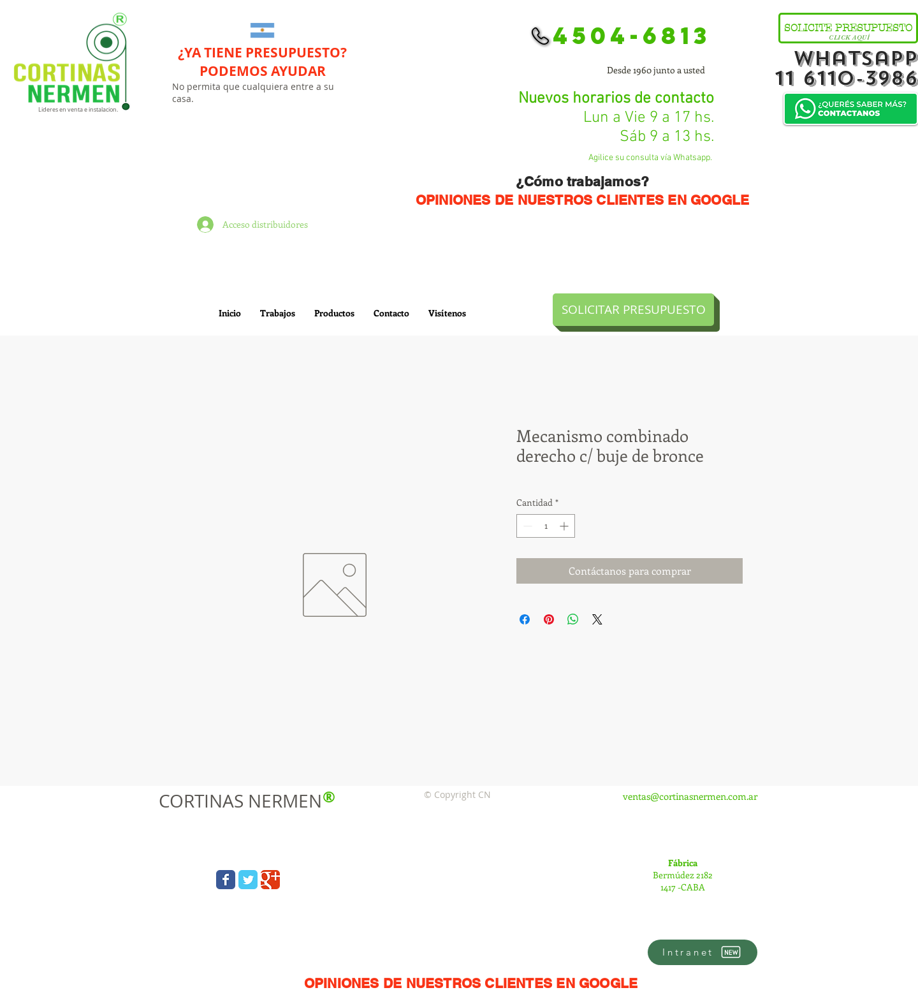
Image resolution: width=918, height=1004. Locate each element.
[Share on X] (597, 619)
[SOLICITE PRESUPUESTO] (848, 28)
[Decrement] (526, 526)
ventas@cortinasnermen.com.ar (690, 796)
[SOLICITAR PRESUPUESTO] (633, 309)
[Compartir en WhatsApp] (573, 619)
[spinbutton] (545, 526)
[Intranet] (702, 952)
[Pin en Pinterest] (549, 619)
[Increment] (565, 526)
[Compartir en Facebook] (524, 619)
